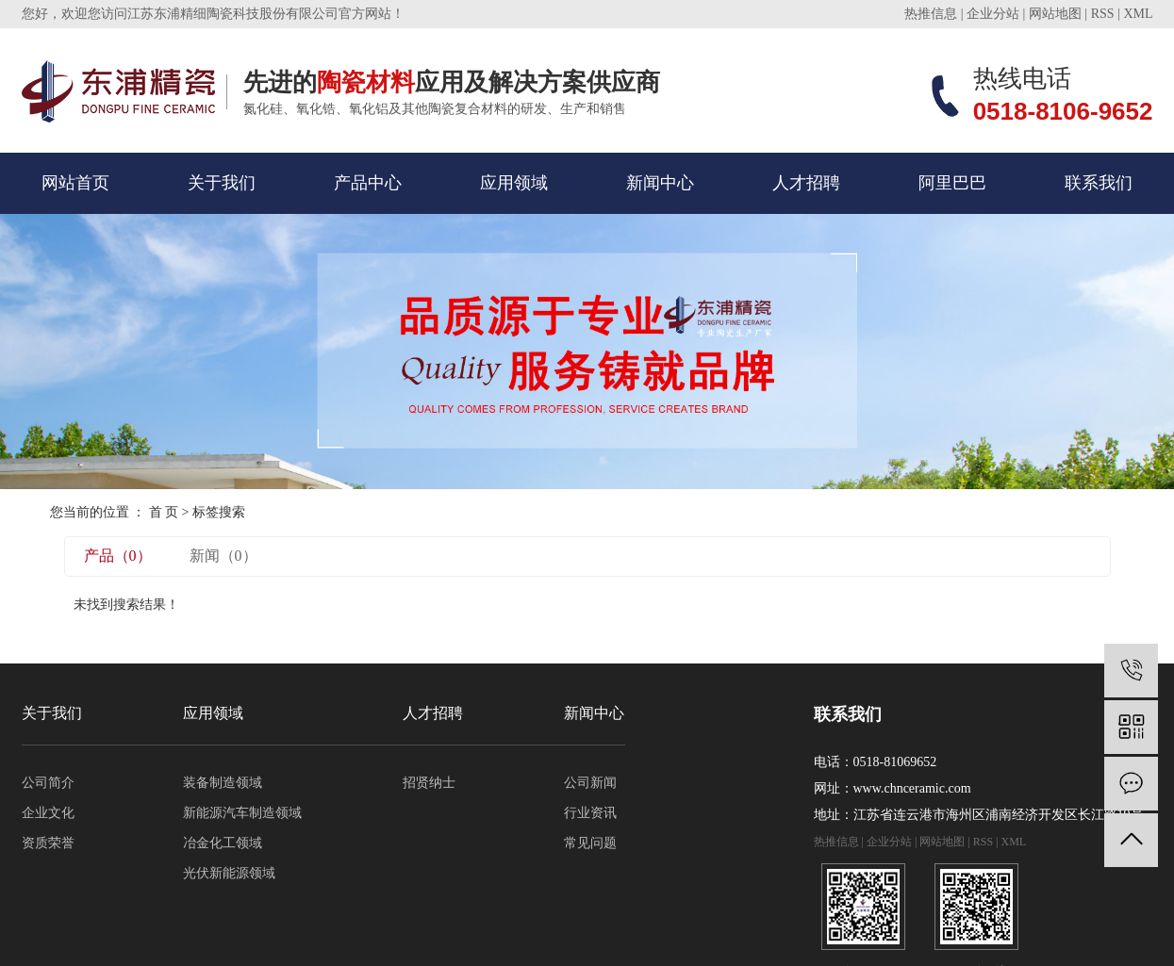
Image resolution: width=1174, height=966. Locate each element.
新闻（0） (223, 556)
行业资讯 (590, 813)
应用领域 (514, 182)
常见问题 (590, 843)
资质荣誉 (48, 843)
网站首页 (75, 182)
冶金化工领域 (222, 843)
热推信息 (930, 14)
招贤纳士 (429, 783)
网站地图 (1055, 14)
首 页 (164, 512)
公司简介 (48, 783)
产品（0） (118, 556)
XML (1137, 14)
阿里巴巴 (952, 182)
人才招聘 (806, 182)
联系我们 (1099, 182)
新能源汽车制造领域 (242, 813)
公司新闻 (590, 783)
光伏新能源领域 (229, 873)
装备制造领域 (222, 783)
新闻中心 (660, 182)
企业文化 (48, 813)
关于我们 (222, 182)
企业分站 (993, 14)
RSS (1103, 14)
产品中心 (368, 182)
